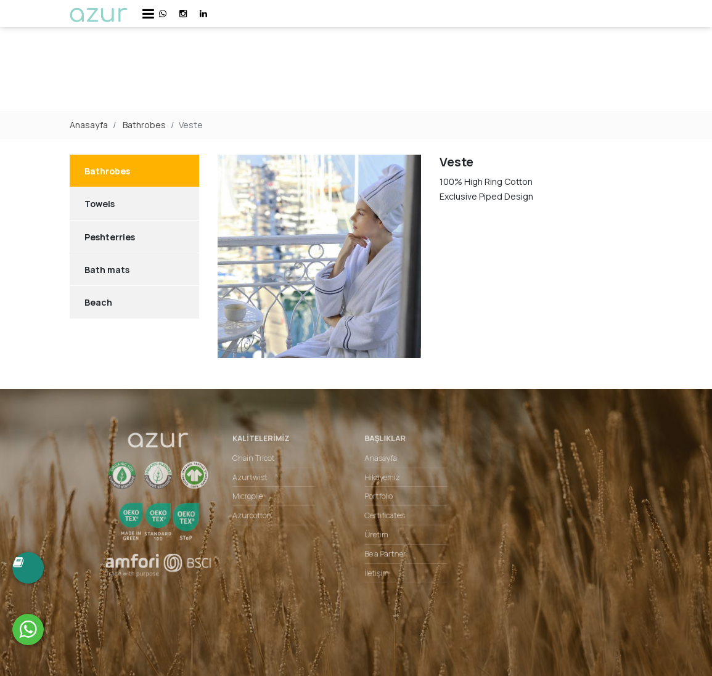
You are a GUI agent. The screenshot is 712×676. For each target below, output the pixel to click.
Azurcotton (259, 516)
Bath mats (106, 269)
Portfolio (377, 498)
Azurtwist (257, 481)
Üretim (375, 534)
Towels (99, 204)
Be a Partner (383, 552)
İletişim (375, 570)
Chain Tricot (260, 463)
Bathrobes (144, 125)
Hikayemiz (380, 481)
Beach (98, 302)
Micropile (255, 498)
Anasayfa (89, 125)
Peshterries (109, 237)
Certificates (382, 516)
